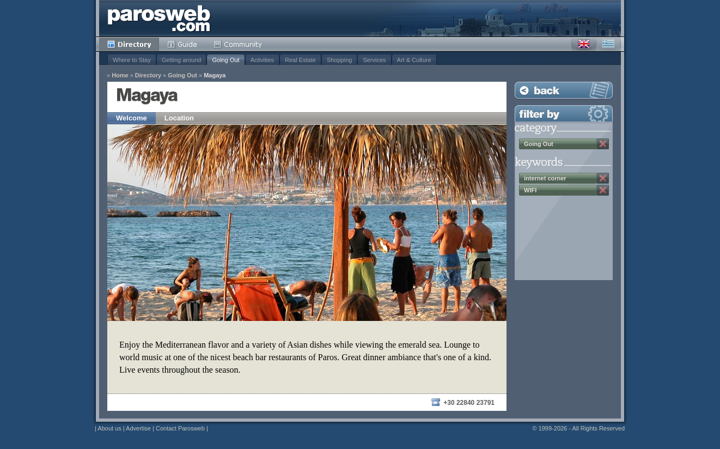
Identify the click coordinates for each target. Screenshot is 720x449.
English (584, 44)
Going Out (225, 60)
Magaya (214, 75)
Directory (129, 44)
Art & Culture (414, 60)
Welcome (131, 118)
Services (374, 60)
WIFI (530, 190)
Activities (262, 60)
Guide (182, 44)
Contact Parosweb (180, 428)
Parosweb (159, 18)
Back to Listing (564, 90)
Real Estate (300, 60)
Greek (608, 44)
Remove (603, 143)
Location (179, 118)
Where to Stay (132, 60)
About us (109, 428)
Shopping (339, 60)
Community (238, 44)
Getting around (182, 60)
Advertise (138, 428)
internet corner (545, 178)
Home (120, 75)
